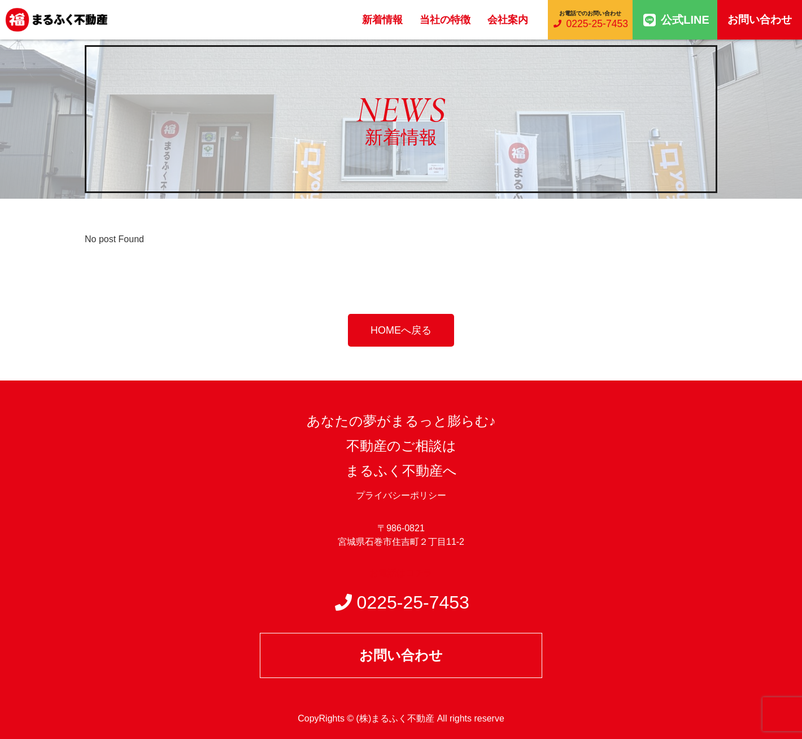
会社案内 (507, 19)
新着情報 (382, 19)
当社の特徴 (445, 19)
